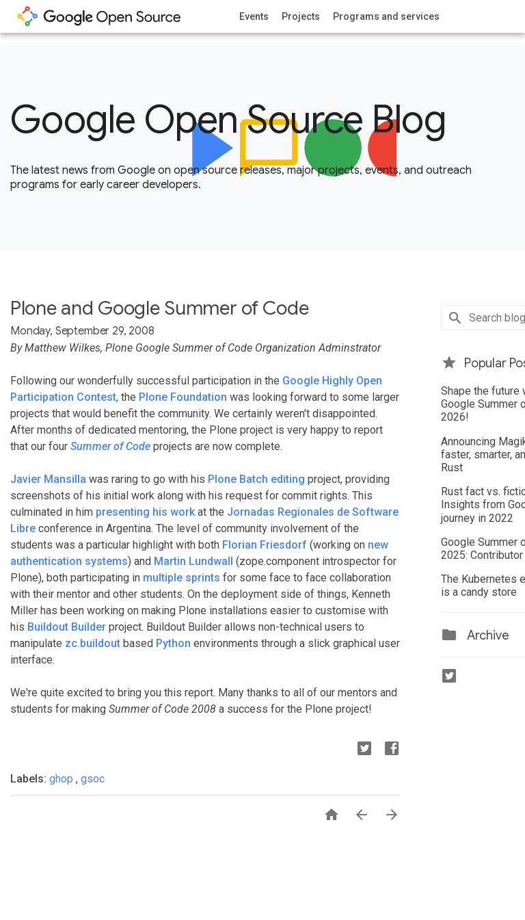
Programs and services (386, 16)
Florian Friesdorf (264, 544)
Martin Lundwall (193, 561)
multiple (163, 577)
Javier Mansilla (48, 479)
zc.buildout (92, 643)
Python (173, 643)
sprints (202, 577)
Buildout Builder (66, 626)
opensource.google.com (99, 16)
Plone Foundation (183, 397)
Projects (301, 16)
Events (254, 16)
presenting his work (145, 511)
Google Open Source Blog (228, 120)
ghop (62, 778)
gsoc (93, 778)
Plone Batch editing (256, 479)
